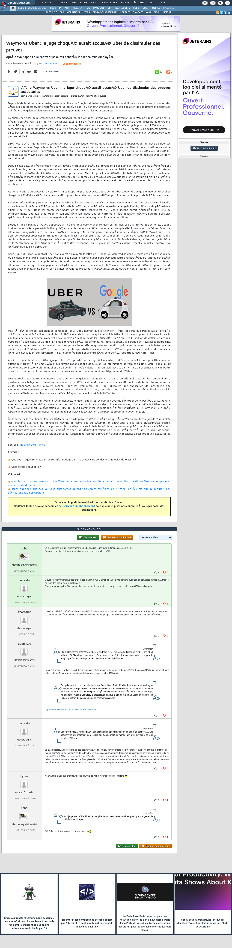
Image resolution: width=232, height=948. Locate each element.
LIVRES (86, 12)
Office (145, 8)
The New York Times (32, 445)
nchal (24, 548)
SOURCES (125, 12)
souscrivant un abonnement (77, 506)
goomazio (24, 643)
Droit (152, 2)
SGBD (136, 8)
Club (162, 2)
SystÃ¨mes (168, 8)
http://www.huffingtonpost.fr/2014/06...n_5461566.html (70, 709)
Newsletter (109, 2)
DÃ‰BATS (138, 12)
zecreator (24, 580)
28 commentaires (72, 64)
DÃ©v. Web (98, 8)
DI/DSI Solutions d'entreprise (32, 8)
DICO (156, 12)
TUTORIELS (51, 12)
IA (60, 8)
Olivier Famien (50, 63)
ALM (67, 8)
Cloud (53, 8)
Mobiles (156, 8)
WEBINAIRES (73, 12)
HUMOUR (166, 12)
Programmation (122, 8)
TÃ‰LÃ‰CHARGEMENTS (105, 12)
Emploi (125, 2)
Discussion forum (204, 148)
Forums (46, 2)
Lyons (24, 776)
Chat (94, 2)
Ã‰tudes (139, 2)
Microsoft (77, 8)
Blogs (83, 2)
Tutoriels (61, 2)
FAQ (73, 2)
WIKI (148, 12)
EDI (109, 8)
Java (88, 8)
